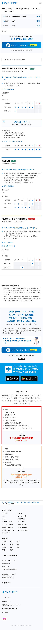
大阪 (11, 547)
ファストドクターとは (8, 561)
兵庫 (11, 550)
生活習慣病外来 (22, 527)
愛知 (11, 544)
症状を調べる (6, 564)
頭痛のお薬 (21, 519)
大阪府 (17, 502)
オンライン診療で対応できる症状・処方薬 (21, 50)
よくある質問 (6, 597)
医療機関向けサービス (9, 574)
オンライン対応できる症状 (13, 141)
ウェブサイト (9, 246)
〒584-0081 (20, 228)
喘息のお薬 (21, 522)
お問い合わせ (6, 601)
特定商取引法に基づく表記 (10, 609)
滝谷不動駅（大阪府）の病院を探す (30, 502)
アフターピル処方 (23, 530)
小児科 (4, 519)
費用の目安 (21, 359)
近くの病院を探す (9, 502)
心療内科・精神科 (7, 522)
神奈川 (4, 547)
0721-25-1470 (9, 89)
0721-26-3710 (9, 186)
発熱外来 (5, 513)
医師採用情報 (6, 583)
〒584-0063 (20, 169)
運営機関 (5, 612)
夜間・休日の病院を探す (9, 569)
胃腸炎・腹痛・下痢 (8, 530)
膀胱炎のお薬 (22, 524)
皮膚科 (20, 513)
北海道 (4, 541)
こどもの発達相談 (7, 524)
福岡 (17, 547)
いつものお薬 (22, 516)
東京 (3, 544)
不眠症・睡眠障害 (7, 527)
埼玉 (3, 550)
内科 (3, 516)
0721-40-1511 (9, 242)
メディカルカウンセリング (10, 555)
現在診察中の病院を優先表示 (15, 60)
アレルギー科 (6, 533)
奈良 (17, 544)
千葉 (11, 541)
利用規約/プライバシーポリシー (11, 605)
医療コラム (5, 566)
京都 (17, 541)
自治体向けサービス (8, 577)
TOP (3, 502)
